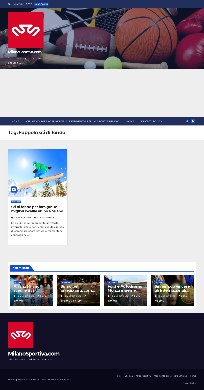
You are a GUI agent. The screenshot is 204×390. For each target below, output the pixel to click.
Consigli (16, 202)
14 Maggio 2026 (26, 296)
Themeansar (65, 379)
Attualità (19, 282)
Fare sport (66, 282)
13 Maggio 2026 (167, 296)
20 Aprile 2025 (23, 217)
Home (15, 121)
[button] (187, 121)
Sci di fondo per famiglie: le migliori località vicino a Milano (37, 209)
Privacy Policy (151, 121)
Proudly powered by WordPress (24, 379)
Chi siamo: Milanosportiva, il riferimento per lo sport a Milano (72, 121)
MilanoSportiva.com (24, 52)
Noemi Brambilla (45, 217)
